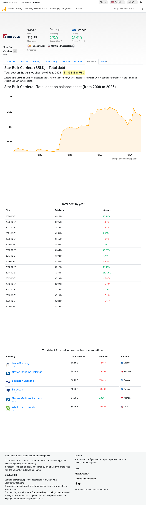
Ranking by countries (35, 8)
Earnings (37, 61)
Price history (51, 61)
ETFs (78, 8)
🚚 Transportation (36, 46)
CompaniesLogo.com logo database (49, 492)
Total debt (91, 61)
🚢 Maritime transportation (61, 46)
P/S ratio (78, 61)
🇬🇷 (79, 30)
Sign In (103, 2)
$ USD (131, 2)
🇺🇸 (116, 2)
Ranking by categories (60, 8)
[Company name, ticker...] (127, 8)
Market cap (11, 61)
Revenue (25, 61)
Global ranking (15, 8)
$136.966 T (37, 2)
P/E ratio (66, 61)
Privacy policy (82, 473)
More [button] (103, 61)
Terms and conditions (86, 478)
